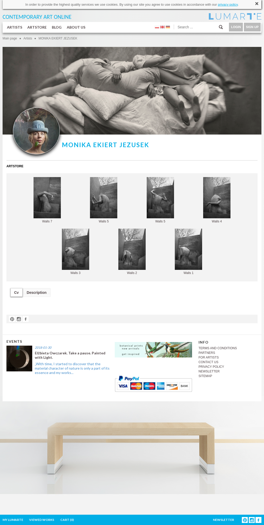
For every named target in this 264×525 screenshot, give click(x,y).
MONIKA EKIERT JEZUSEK (57, 38)
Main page (10, 38)
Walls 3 (75, 252)
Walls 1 (188, 252)
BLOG (57, 27)
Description (37, 292)
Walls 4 (216, 200)
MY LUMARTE (13, 520)
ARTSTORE (37, 27)
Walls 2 (132, 252)
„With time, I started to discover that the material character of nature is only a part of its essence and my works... (72, 368)
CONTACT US (208, 362)
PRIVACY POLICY (211, 367)
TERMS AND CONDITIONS (218, 348)
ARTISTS (14, 27)
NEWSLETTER (209, 371)
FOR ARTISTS (209, 357)
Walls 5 (103, 200)
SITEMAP (205, 376)
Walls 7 (47, 200)
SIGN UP (252, 27)
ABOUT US (76, 27)
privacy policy (228, 4)
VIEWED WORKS (41, 520)
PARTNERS (207, 353)
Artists (27, 38)
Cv (16, 292)
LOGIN (236, 27)
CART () (67, 520)
